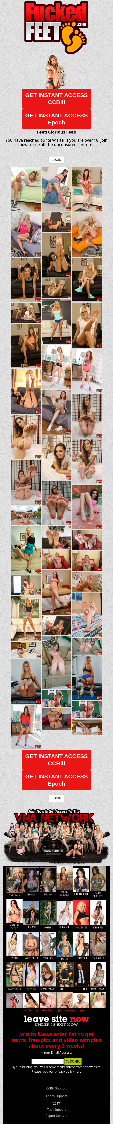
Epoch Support (56, 1096)
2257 (56, 1103)
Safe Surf (84, 1010)
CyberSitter (67, 1010)
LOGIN (56, 159)
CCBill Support (56, 1088)
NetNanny (29, 1010)
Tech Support (56, 1109)
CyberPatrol (48, 1010)
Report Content (56, 1116)
